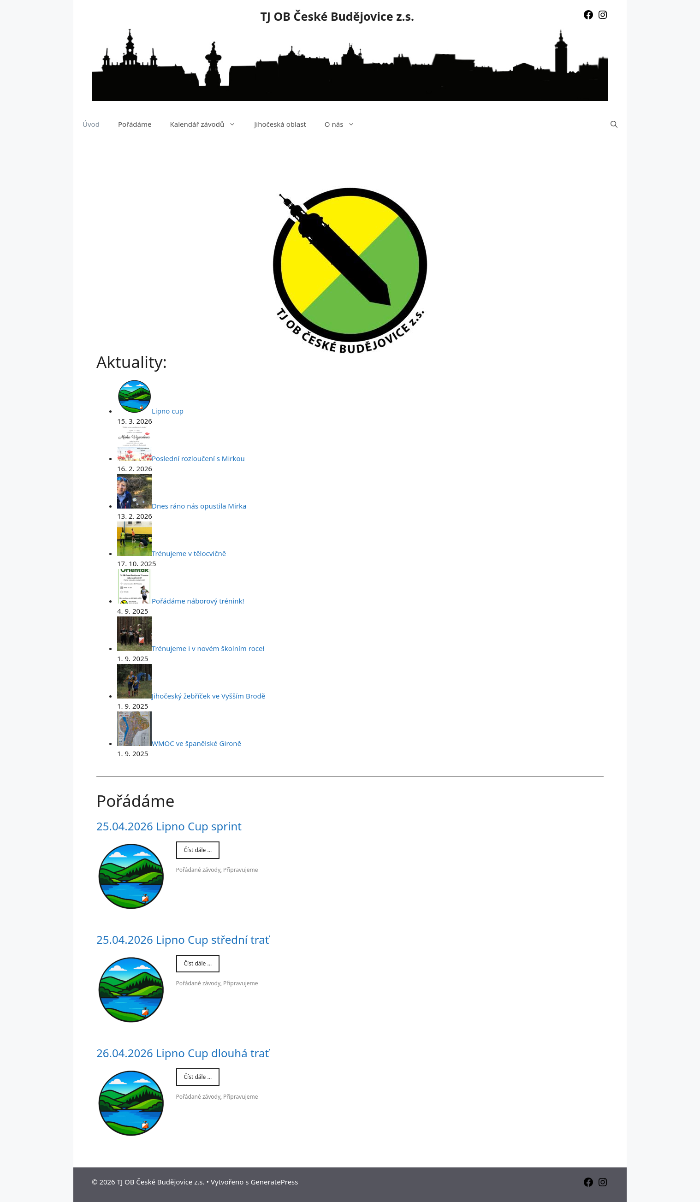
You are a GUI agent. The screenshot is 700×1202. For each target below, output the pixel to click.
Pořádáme (135, 124)
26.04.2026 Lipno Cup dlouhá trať (182, 1052)
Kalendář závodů (207, 124)
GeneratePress (274, 1181)
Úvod (91, 124)
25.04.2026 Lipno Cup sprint (169, 826)
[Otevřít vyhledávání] (614, 124)
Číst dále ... (198, 850)
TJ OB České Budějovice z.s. (337, 16)
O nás (344, 124)
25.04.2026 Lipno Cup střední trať (182, 939)
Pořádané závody (198, 870)
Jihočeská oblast (280, 124)
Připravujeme (240, 870)
